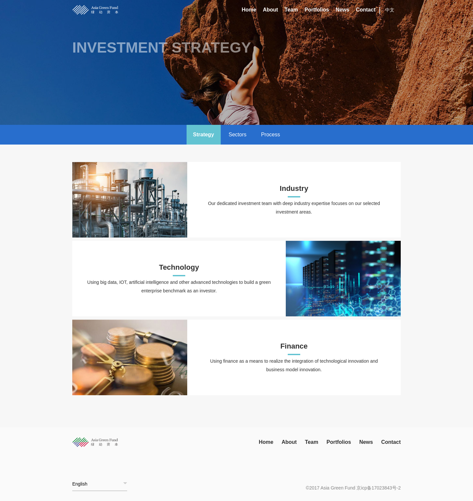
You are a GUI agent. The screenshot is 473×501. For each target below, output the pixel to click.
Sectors (237, 134)
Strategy (203, 134)
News (342, 9)
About (270, 9)
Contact (365, 9)
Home (249, 9)
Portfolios (316, 9)
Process (270, 134)
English (79, 484)
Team (291, 9)
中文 (389, 9)
